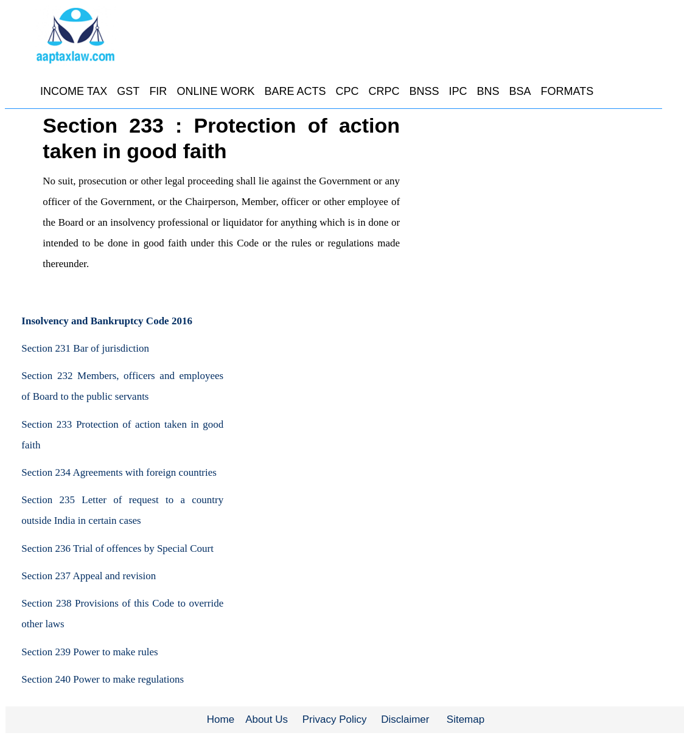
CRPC (383, 91)
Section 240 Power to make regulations (102, 679)
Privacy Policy (334, 719)
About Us (266, 719)
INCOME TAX (73, 91)
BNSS (424, 91)
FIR (158, 91)
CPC (346, 91)
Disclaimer (405, 719)
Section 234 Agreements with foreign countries (119, 472)
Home (220, 719)
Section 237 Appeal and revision (88, 576)
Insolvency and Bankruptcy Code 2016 (106, 321)
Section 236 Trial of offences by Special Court (117, 548)
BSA (520, 91)
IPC (457, 91)
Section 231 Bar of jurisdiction (85, 348)
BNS (488, 91)
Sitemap (465, 719)
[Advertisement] (554, 204)
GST (128, 91)
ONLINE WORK (215, 91)
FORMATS (567, 91)
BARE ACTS (295, 91)
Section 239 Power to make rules (89, 652)
